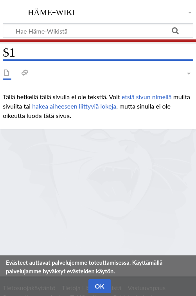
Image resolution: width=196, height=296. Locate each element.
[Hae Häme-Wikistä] (98, 30)
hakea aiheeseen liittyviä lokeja (74, 106)
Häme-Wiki (51, 11)
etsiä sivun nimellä (147, 96)
